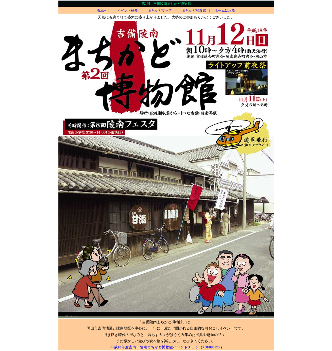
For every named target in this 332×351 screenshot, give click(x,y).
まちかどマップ (160, 10)
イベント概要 (127, 10)
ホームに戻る (225, 10)
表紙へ (102, 10)
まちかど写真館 (194, 10)
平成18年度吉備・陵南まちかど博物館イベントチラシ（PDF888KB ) (166, 347)
